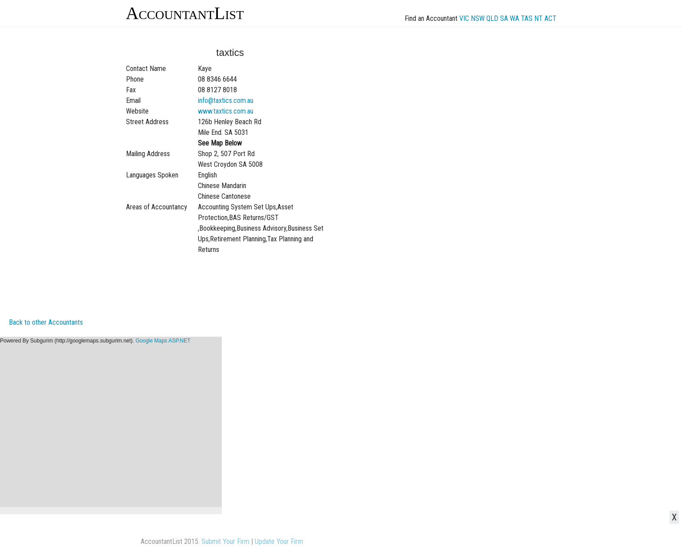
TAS (526, 18)
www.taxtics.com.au (225, 111)
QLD (492, 18)
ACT (550, 18)
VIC (464, 18)
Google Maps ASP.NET (162, 341)
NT (538, 18)
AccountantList (185, 13)
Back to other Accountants (46, 322)
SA (504, 18)
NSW (478, 18)
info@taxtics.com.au (225, 100)
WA (514, 18)
